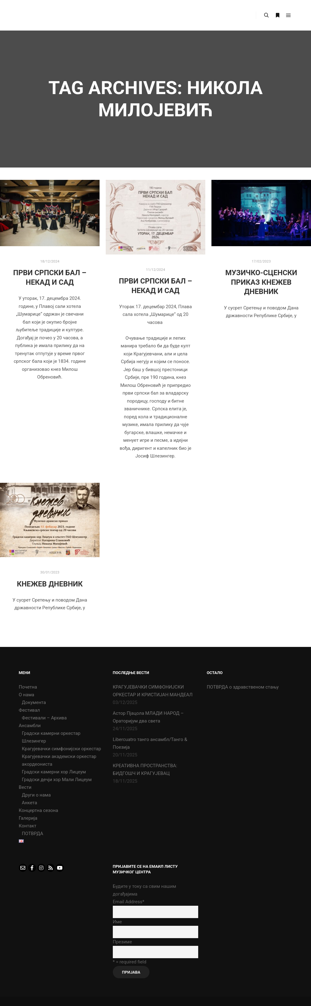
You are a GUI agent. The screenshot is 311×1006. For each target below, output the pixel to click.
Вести (25, 787)
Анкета (29, 802)
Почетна (28, 687)
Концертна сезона (38, 810)
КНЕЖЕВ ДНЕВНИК (50, 584)
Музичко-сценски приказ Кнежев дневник (261, 282)
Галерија (28, 818)
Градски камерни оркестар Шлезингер (51, 737)
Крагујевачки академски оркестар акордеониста (59, 760)
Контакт (27, 826)
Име (117, 922)
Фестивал (29, 710)
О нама (26, 695)
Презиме (122, 942)
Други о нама (36, 795)
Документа (34, 702)
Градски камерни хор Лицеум (54, 772)
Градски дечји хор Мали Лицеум (57, 779)
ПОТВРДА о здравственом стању (243, 687)
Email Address (128, 902)
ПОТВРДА (32, 833)
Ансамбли (30, 725)
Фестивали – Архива (44, 718)
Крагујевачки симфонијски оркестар (61, 748)
